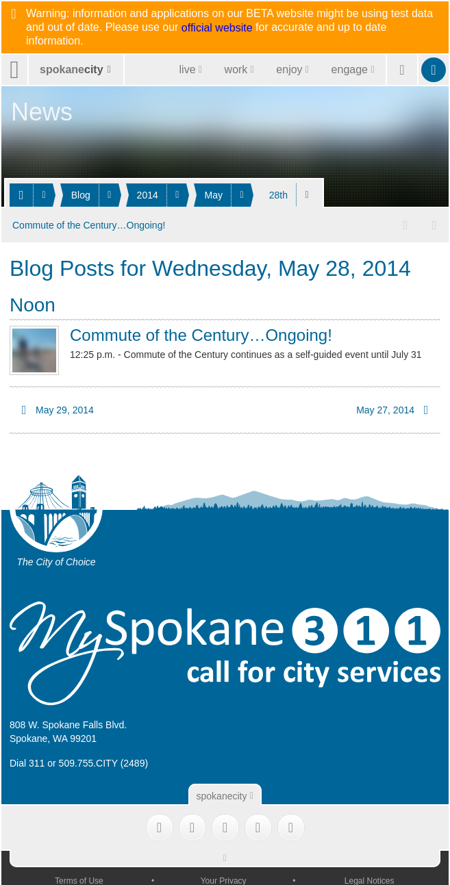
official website (217, 28)
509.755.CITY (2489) (104, 762)
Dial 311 (27, 762)
